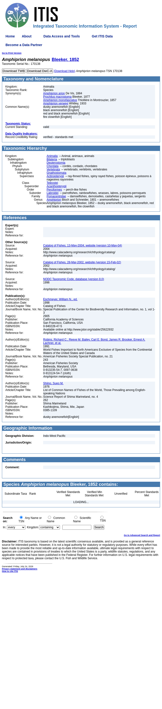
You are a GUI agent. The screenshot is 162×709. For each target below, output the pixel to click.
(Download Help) (64, 71)
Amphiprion (54, 199)
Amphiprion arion (54, 93)
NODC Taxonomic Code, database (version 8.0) (73, 279)
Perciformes (54, 189)
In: (4, 527)
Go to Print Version (12, 53)
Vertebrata (53, 169)
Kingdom (32, 527)
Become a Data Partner (24, 45)
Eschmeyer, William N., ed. (60, 299)
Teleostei (52, 183)
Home (10, 36)
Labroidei (52, 193)
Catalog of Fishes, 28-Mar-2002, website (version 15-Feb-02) (82, 262)
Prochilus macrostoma (57, 96)
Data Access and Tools (61, 36)
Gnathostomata (56, 172)
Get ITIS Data (102, 36)
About (26, 36)
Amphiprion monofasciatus (60, 100)
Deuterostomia (56, 162)
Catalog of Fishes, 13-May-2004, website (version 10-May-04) (82, 245)
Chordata (52, 166)
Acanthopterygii (57, 186)
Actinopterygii (55, 176)
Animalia (52, 156)
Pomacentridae (56, 196)
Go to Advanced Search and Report (142, 535)
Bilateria (52, 159)
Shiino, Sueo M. (53, 383)
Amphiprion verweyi (55, 103)
